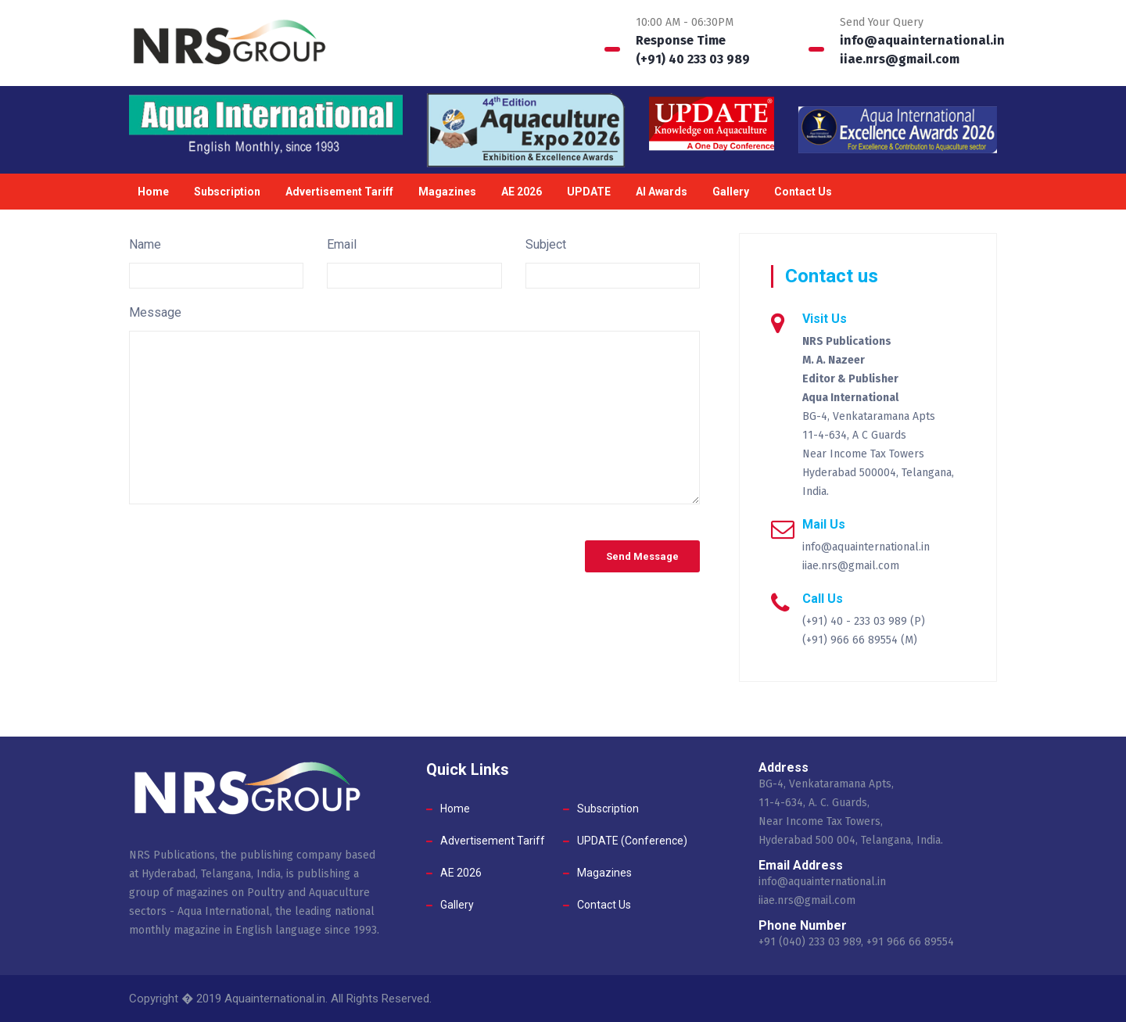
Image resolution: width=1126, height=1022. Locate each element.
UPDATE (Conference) (632, 840)
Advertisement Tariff (339, 191)
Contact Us (803, 191)
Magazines (447, 191)
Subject (545, 244)
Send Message (642, 556)
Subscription (227, 191)
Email (342, 244)
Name (145, 244)
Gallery (730, 191)
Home (153, 191)
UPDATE (589, 191)
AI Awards (661, 191)
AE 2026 (521, 191)
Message (155, 312)
